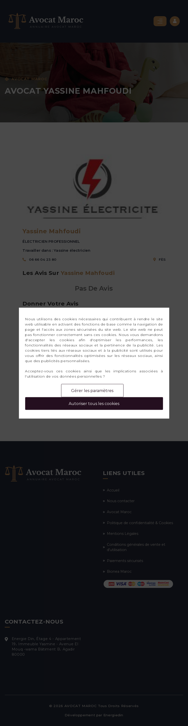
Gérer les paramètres (92, 390)
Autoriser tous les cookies (94, 403)
